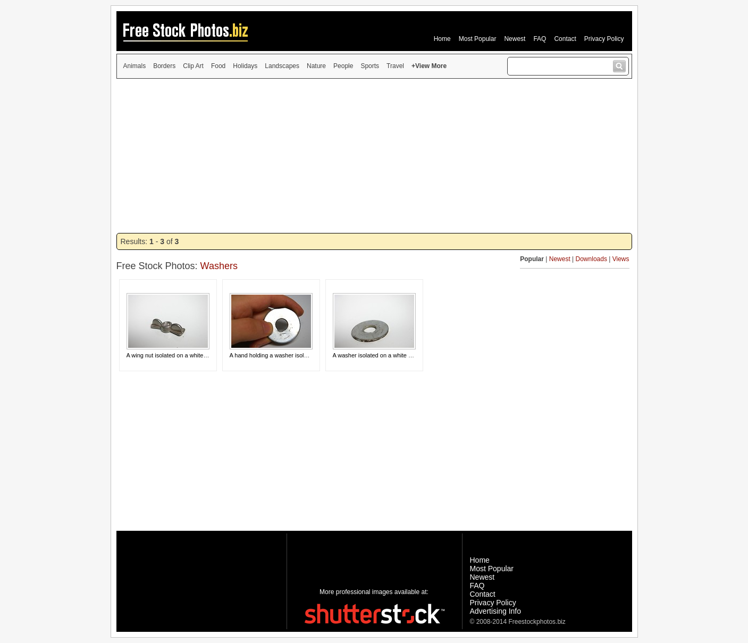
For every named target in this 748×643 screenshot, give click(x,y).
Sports (369, 66)
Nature (316, 66)
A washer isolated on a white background (386, 355)
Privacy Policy (604, 39)
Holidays (245, 66)
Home (442, 39)
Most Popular (478, 39)
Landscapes (282, 66)
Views (620, 259)
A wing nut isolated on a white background (181, 355)
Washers (219, 266)
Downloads (591, 259)
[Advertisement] (374, 155)
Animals (134, 66)
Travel (395, 66)
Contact (565, 39)
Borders (164, 66)
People (343, 66)
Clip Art (193, 66)
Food (218, 66)
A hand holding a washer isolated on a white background (303, 355)
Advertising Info (496, 611)
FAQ (539, 39)
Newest (514, 39)
